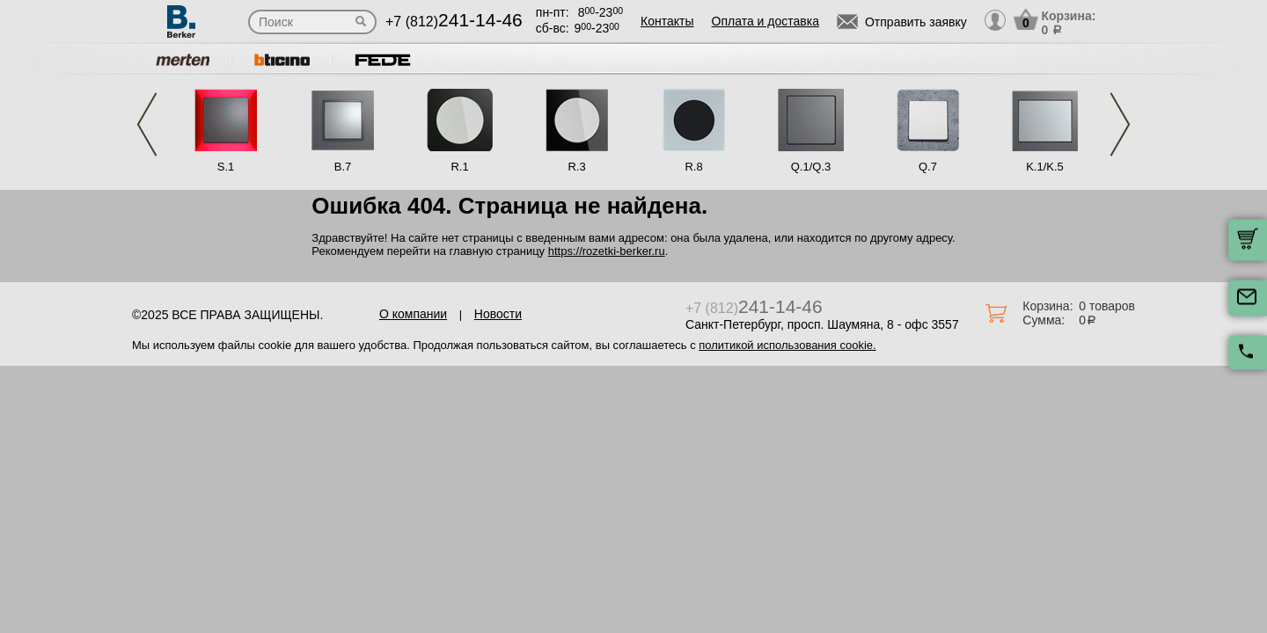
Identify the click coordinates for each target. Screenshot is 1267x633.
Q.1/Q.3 (811, 166)
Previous (146, 124)
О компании (413, 314)
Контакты (667, 21)
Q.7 (928, 166)
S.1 (226, 166)
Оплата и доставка (765, 21)
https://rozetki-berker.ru (606, 251)
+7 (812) (454, 21)
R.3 (576, 166)
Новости (498, 314)
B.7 (343, 166)
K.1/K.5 (1045, 166)
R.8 (693, 166)
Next (1120, 124)
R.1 (459, 166)
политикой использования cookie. (787, 345)
